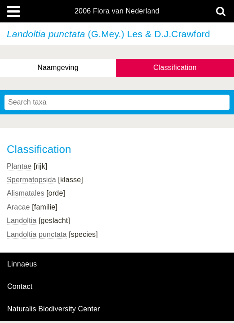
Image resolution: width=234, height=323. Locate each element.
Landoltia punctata (37, 234)
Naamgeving (57, 67)
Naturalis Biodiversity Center (53, 309)
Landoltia (21, 220)
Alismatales (25, 193)
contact (19, 286)
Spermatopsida (31, 179)
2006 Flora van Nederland (117, 11)
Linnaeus (22, 264)
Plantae (19, 166)
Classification (175, 67)
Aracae (18, 207)
